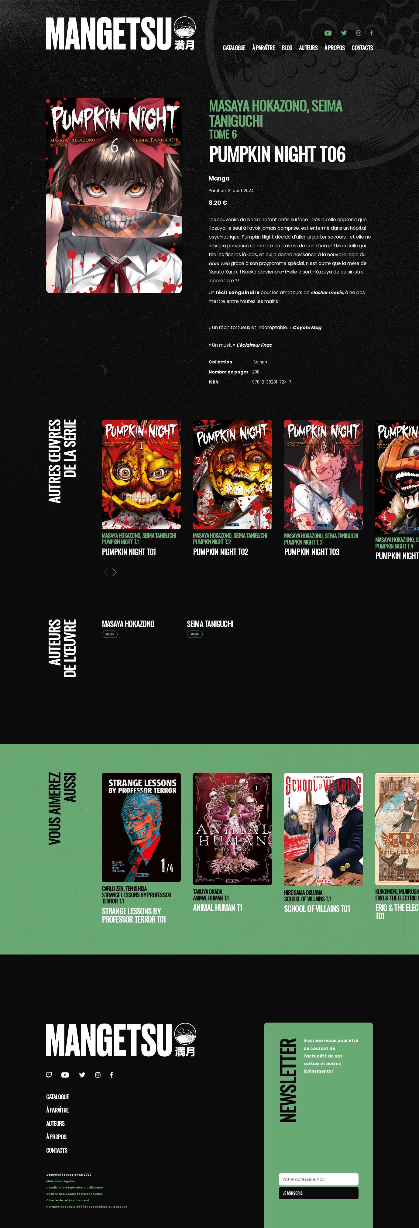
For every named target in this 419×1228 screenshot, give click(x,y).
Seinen (259, 362)
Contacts (362, 47)
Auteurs (308, 47)
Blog (287, 47)
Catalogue (234, 47)
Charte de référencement (67, 1200)
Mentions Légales (60, 1181)
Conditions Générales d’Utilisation (74, 1187)
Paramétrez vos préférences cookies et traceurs (86, 1207)
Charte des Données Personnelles (74, 1194)
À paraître (263, 47)
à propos (335, 47)
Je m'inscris (293, 1193)
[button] (114, 572)
